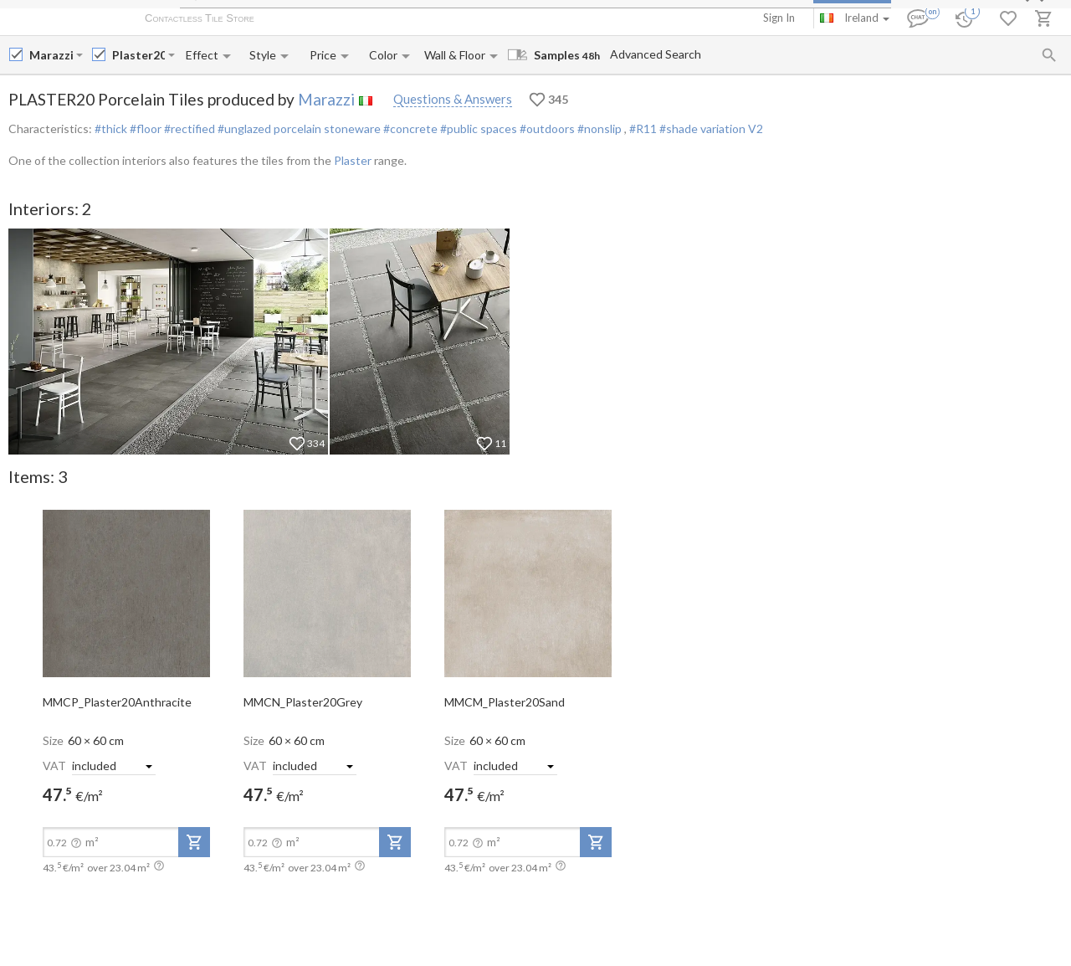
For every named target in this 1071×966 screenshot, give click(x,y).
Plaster (353, 160)
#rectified (188, 128)
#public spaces (477, 128)
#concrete (409, 128)
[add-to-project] (194, 842)
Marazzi (326, 99)
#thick (111, 128)
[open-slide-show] (126, 592)
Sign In (779, 17)
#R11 (644, 128)
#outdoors (546, 128)
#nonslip (599, 128)
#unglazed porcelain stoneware (298, 128)
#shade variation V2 (711, 128)
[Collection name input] (138, 55)
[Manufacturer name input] (51, 55)
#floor (144, 128)
